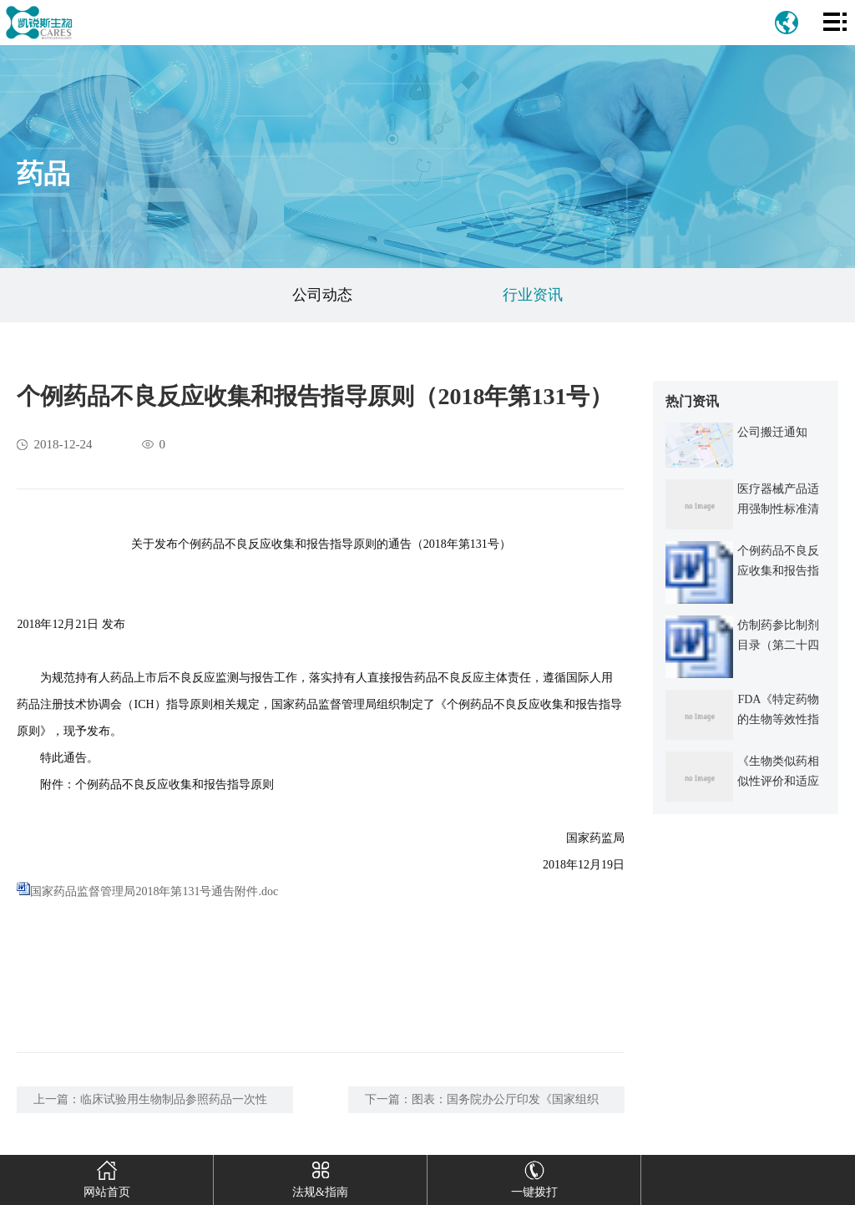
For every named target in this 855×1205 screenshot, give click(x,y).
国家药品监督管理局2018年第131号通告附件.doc (154, 891)
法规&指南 (320, 1176)
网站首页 (106, 1176)
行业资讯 (533, 294)
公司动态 (322, 294)
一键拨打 (534, 1176)
